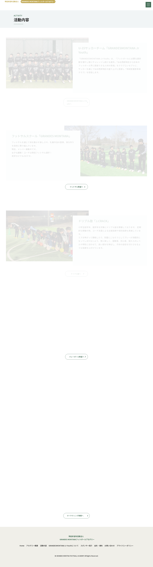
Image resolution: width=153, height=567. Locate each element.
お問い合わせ (110, 545)
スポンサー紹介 (86, 545)
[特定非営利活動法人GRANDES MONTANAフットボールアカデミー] (30, 1)
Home (22, 545)
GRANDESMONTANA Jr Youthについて (64, 545)
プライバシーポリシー (125, 545)
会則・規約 (98, 545)
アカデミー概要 (32, 545)
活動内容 (43, 545)
